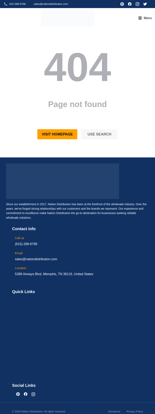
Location (20, 261)
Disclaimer (114, 404)
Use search (99, 128)
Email (19, 246)
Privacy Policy (135, 404)
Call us (19, 231)
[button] (145, 14)
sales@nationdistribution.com (51, 3)
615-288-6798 (17, 3)
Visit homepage (57, 128)
